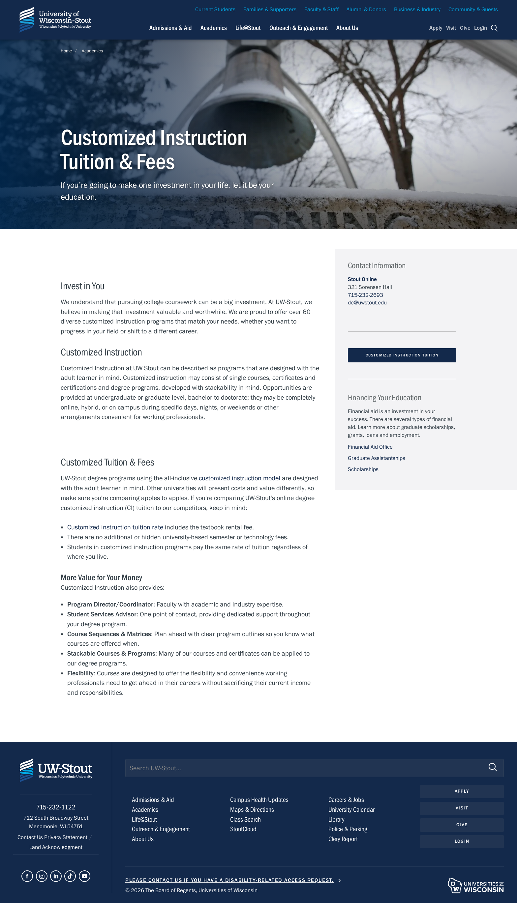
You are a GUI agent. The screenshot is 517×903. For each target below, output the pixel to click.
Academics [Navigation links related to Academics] (213, 28)
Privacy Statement (66, 837)
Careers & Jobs (346, 800)
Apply (435, 28)
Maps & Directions (252, 809)
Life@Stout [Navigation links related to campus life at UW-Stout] (247, 28)
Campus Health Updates (259, 800)
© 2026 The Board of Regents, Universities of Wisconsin (191, 890)
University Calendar (351, 809)
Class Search (245, 819)
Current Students (215, 9)
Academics (92, 51)
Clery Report (343, 839)
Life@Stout (144, 819)
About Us (347, 28)
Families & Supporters (269, 9)
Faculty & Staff (321, 9)
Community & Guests (473, 9)
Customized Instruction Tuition (402, 355)
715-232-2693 (365, 295)
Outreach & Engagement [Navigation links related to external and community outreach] (298, 28)
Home (66, 51)
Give (465, 28)
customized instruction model (238, 478)
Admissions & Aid (153, 800)
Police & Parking (347, 829)
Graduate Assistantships (376, 458)
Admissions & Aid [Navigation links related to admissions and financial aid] (170, 28)
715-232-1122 (56, 807)
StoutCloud (243, 829)
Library (336, 819)
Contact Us (30, 837)
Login (480, 28)
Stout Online (362, 279)
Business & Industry (417, 9)
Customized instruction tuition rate (115, 527)
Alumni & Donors (366, 9)
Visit (451, 28)
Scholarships (363, 469)
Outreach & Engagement (161, 829)
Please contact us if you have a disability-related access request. (229, 880)
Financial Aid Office (370, 447)
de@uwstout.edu (367, 302)
